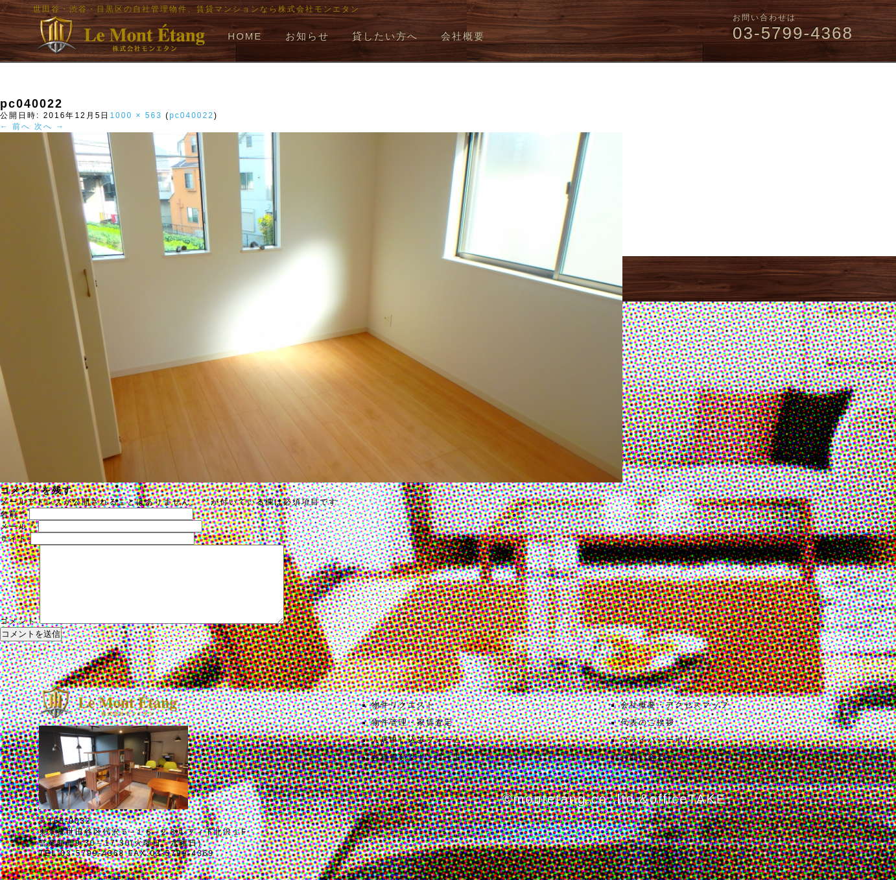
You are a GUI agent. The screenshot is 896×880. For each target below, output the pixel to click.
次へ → (49, 126)
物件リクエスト (403, 720)
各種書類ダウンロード (416, 773)
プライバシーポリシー (665, 755)
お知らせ (307, 36)
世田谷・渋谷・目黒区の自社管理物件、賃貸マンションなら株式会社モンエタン (196, 9)
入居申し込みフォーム (416, 755)
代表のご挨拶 (647, 738)
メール (17, 526)
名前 (13, 514)
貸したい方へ (385, 36)
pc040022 (191, 115)
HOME (245, 36)
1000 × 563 (135, 115)
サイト (13, 538)
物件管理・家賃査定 (412, 738)
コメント (18, 636)
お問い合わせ (647, 773)
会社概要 (463, 36)
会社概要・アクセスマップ (674, 720)
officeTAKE (688, 814)
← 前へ (15, 126)
